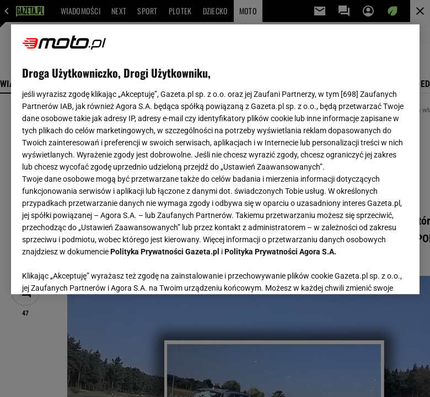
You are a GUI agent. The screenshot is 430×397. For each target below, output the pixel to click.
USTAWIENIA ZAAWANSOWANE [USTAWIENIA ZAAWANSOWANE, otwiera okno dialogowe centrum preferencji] (94, 272)
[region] (215, 159)
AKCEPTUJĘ (370, 272)
